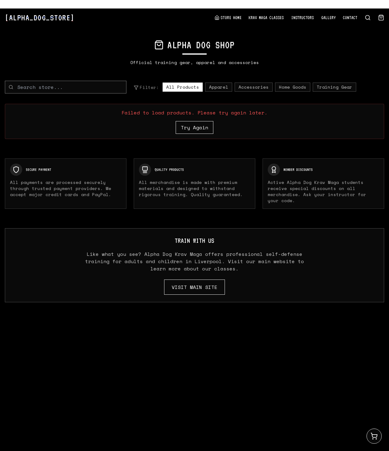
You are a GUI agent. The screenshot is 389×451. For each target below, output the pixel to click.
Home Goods (292, 87)
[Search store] (368, 18)
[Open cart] (374, 436)
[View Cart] (381, 18)
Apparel (218, 87)
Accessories (254, 87)
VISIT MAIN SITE (194, 287)
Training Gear (334, 87)
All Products (182, 87)
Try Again (194, 127)
